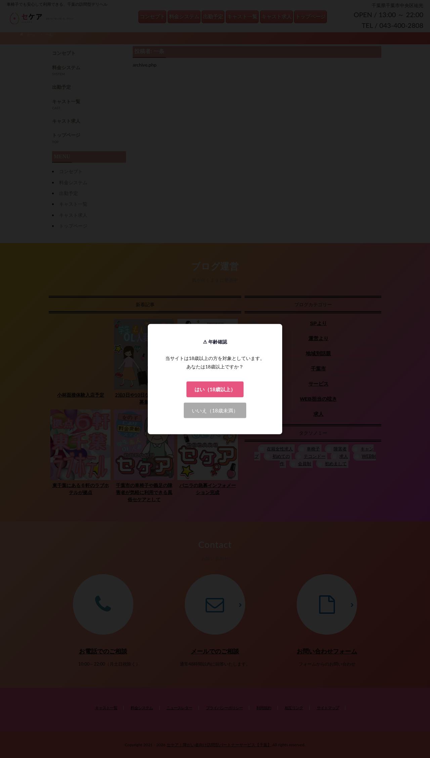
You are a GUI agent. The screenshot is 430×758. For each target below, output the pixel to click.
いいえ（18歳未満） (215, 410)
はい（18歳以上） (215, 389)
